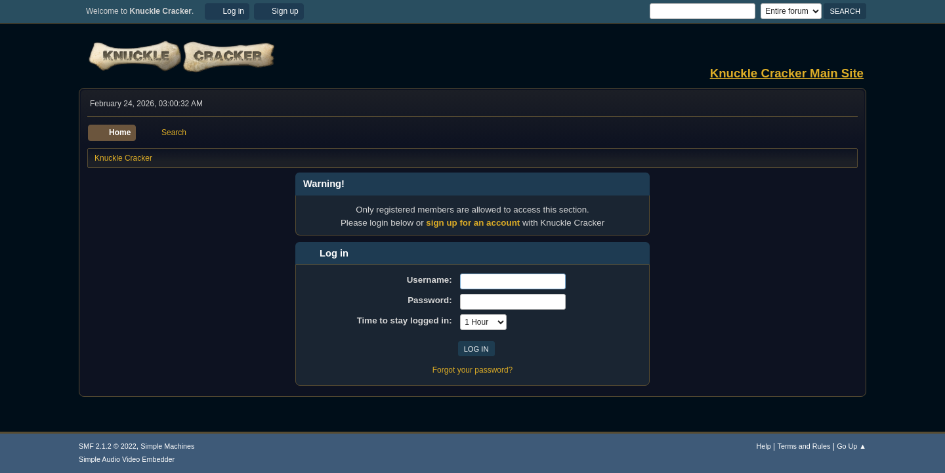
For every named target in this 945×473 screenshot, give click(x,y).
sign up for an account (473, 223)
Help (764, 446)
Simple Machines (167, 446)
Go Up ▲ (851, 446)
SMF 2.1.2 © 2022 (107, 446)
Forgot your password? (472, 370)
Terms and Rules (804, 446)
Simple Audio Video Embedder (127, 459)
